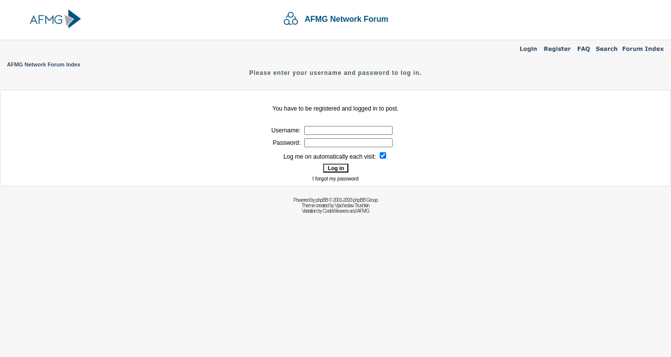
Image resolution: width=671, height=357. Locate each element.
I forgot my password (336, 178)
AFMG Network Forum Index (43, 64)
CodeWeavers (335, 211)
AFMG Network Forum (347, 19)
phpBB (322, 200)
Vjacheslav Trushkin (352, 205)
